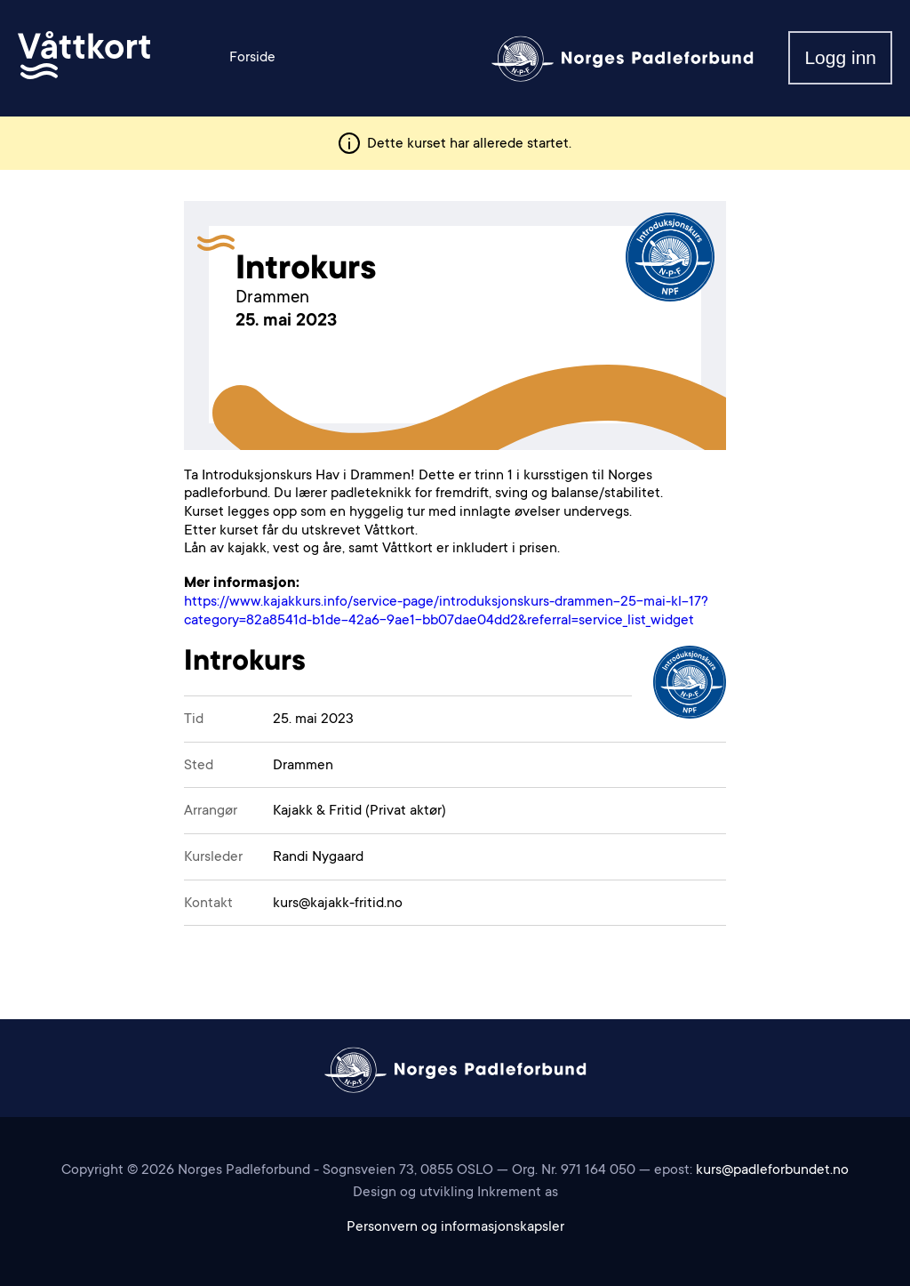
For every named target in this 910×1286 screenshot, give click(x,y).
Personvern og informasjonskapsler (455, 1227)
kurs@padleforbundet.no (772, 1170)
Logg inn (840, 57)
